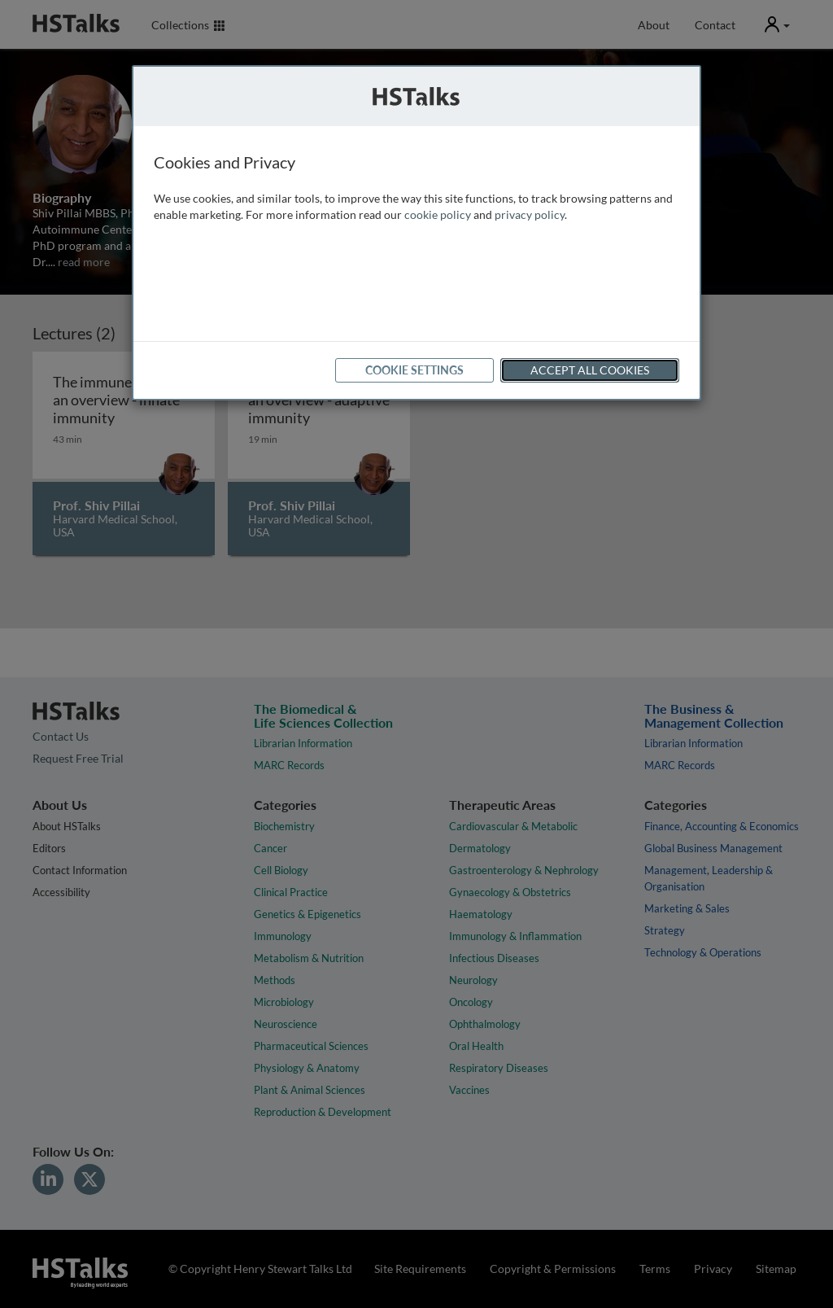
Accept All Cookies (589, 370)
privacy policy (530, 214)
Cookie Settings (414, 370)
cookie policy (437, 214)
